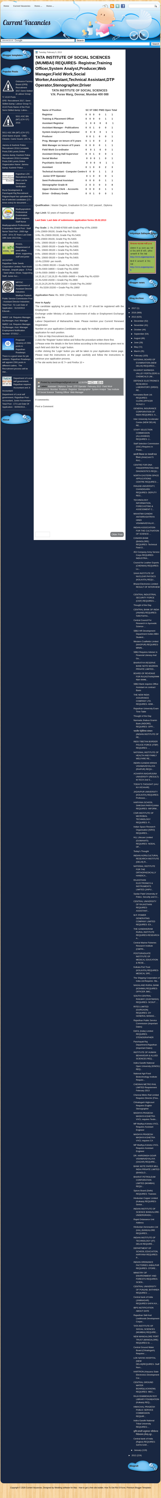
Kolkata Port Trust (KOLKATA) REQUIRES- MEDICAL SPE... (146, 970)
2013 (134, 317)
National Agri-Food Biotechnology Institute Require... (145, 1076)
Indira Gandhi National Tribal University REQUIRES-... (143, 1423)
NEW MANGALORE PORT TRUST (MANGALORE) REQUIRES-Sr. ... (146, 1339)
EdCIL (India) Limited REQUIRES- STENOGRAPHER (143, 1034)
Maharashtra (43, 389)
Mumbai (54, 389)
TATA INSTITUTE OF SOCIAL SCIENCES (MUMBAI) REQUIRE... (145, 1329)
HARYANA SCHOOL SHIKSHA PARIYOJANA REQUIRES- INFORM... (146, 805)
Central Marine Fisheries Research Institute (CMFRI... (144, 945)
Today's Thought (141, 851)
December (139, 321)
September (139, 334)
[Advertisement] (79, 503)
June (136, 342)
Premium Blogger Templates (139, 1488)
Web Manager (77, 392)
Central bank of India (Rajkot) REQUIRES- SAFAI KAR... (144, 1441)
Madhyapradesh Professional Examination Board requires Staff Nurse (23, 215)
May (136, 347)
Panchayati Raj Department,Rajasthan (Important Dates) (145, 1044)
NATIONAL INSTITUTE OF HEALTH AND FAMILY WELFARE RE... (146, 755)
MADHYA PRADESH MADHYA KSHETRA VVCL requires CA (144, 1137)
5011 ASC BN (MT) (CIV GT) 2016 (22, 119)
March (137, 351)
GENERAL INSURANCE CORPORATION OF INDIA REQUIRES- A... (145, 411)
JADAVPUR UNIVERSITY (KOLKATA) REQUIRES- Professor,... (146, 795)
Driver (69, 386)
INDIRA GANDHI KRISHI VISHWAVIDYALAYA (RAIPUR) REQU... (145, 766)
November (139, 325)
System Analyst (99, 389)
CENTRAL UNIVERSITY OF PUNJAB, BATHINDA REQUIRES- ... (146, 1289)
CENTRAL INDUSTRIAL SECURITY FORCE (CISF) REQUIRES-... (144, 597)
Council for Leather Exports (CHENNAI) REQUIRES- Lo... (146, 565)
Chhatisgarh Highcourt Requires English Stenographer (143, 1105)
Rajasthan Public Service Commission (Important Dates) (145, 1023)
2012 (134, 1455)
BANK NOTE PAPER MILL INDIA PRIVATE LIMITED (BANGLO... (146, 1169)
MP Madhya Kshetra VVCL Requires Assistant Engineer (145, 1127)
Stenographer (84, 389)
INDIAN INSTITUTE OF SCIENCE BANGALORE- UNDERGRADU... (146, 1212)
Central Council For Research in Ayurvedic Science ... (145, 623)
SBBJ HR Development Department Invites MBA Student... (146, 634)
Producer (63, 389)
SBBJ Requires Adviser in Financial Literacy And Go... (145, 655)
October (138, 329)
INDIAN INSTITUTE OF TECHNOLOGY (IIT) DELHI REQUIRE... (144, 1240)
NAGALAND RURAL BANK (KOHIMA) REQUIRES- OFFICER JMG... (146, 988)
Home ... (38, 6)
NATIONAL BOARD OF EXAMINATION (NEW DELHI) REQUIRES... (144, 362)
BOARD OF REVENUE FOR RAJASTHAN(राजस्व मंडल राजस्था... (146, 676)
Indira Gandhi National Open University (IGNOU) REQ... (146, 1066)
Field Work (107, 386)
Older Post (117, 534)
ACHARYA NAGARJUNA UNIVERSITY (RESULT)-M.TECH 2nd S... (146, 776)
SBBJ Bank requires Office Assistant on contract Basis (145, 687)
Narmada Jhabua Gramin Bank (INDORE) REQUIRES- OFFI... (145, 723)
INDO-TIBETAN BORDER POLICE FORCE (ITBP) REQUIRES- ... (145, 744)
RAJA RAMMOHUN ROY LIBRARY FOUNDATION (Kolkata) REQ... (146, 1399)
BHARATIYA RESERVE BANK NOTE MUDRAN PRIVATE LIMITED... (145, 666)
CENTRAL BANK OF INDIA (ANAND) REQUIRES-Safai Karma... (146, 612)
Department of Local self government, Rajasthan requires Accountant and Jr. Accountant (17, 384)
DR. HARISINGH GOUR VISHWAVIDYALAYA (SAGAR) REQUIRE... (144, 1158)
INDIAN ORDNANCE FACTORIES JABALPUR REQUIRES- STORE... (146, 1265)
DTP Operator (80, 386)
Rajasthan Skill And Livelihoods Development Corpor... (146, 1318)
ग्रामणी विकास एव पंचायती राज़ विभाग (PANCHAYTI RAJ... (145, 457)
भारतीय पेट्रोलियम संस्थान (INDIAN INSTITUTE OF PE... (146, 734)
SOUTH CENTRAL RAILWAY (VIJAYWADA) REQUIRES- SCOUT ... (146, 999)
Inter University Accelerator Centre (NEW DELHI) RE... (146, 422)
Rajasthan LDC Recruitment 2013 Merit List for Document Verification (24, 180)
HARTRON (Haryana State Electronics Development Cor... (146, 1374)
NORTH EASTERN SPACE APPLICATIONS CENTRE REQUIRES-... (146, 478)
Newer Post (43, 534)
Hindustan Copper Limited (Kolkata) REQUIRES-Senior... (145, 1201)
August (137, 338)
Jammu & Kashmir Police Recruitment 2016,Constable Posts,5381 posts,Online (15, 148)
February (138, 355)
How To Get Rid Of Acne (115, 1488)
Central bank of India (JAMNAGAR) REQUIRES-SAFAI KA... (146, 1300)
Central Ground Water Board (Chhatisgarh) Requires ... (144, 1350)
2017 (134, 308)
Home (6, 6)
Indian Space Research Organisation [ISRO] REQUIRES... (144, 830)
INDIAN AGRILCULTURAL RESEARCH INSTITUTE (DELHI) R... (146, 858)
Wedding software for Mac (65, 1488)
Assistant (52, 386)
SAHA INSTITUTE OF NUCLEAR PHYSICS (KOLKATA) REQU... (144, 576)
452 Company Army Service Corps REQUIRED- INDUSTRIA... (146, 555)
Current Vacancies (21, 6)
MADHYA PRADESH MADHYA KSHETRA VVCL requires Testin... (145, 1116)
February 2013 (94, 386)
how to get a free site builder (91, 1488)
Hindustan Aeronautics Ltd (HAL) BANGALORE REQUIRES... (145, 1230)
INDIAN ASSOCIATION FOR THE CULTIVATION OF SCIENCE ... (146, 530)
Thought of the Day (142, 605)
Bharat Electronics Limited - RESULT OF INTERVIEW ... (146, 587)
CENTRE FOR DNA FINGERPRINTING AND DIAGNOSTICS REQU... (146, 468)
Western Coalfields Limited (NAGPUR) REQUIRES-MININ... (146, 644)
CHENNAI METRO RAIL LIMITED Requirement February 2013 (145, 1087)
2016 (134, 312)
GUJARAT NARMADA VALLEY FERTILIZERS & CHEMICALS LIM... (146, 373)
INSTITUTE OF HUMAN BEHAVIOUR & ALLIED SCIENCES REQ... (145, 1055)
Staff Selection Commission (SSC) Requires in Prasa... (146, 446)
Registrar (73, 389)
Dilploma (62, 386)
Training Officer (62, 392)
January (138, 1450)
